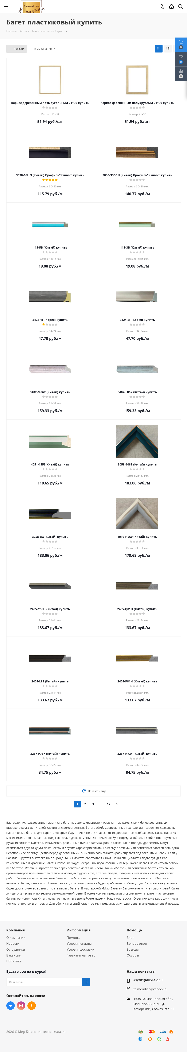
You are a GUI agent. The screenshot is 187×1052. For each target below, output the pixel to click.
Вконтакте (10, 1005)
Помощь (73, 937)
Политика (14, 961)
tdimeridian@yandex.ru (150, 989)
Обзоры (133, 955)
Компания (15, 930)
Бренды (133, 949)
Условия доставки (80, 949)
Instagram (21, 1005)
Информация (78, 930)
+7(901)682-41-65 (146, 980)
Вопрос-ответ (137, 943)
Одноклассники (31, 1005)
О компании (16, 937)
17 (108, 804)
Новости (12, 943)
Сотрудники (15, 949)
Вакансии (13, 955)
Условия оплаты (79, 943)
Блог (130, 937)
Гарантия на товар (81, 955)
